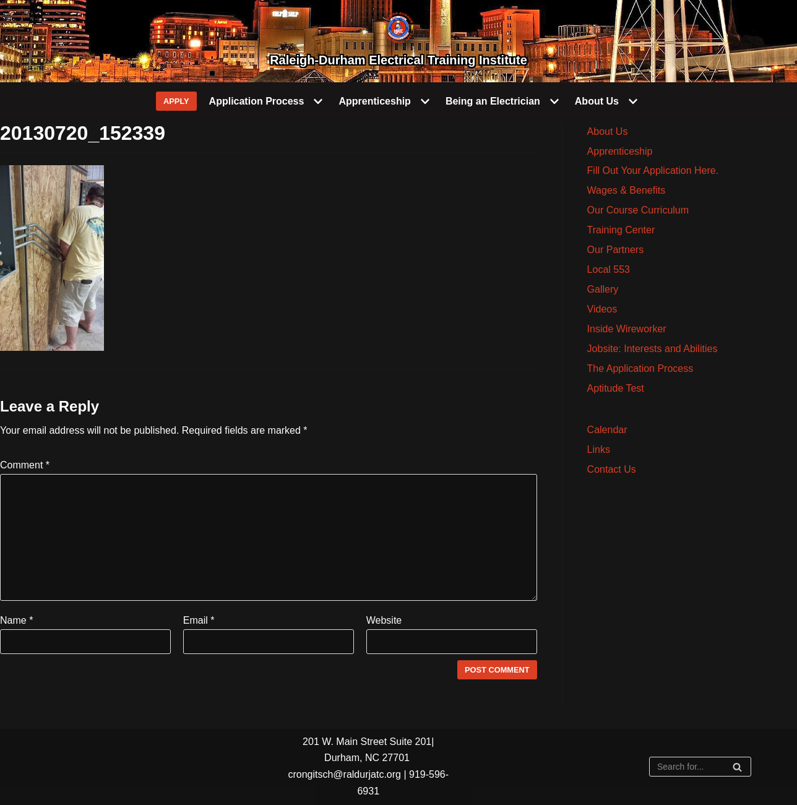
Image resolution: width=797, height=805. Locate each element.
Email (199, 620)
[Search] (700, 767)
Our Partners (615, 249)
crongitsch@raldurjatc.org (344, 774)
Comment (25, 465)
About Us (607, 131)
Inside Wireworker (626, 329)
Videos (602, 309)
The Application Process (640, 368)
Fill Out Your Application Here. (653, 170)
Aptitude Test (615, 388)
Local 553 (608, 269)
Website (384, 620)
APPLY (176, 101)
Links (598, 449)
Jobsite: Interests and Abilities (652, 348)
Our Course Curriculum (638, 210)
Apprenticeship (620, 151)
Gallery (603, 289)
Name (16, 620)
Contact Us (611, 469)
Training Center (621, 230)
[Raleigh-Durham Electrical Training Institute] (398, 41)
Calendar (607, 429)
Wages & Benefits (626, 190)
